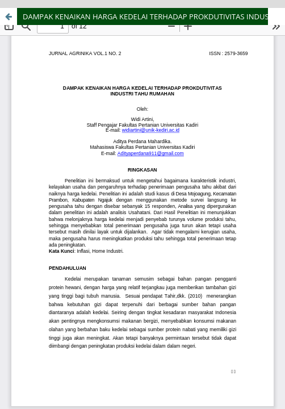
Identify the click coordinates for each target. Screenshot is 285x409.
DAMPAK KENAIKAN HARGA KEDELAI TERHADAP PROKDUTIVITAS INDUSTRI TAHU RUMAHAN (154, 16)
